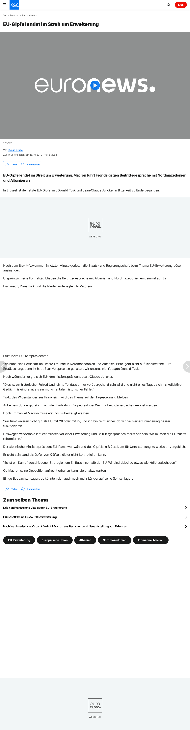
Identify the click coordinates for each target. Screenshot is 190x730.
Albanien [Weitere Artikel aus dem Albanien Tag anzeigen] (85, 540)
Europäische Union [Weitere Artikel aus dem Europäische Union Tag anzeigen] (55, 540)
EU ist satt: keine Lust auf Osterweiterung (30, 517)
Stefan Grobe (15, 149)
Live (181, 4)
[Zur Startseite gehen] (14, 5)
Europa (14, 15)
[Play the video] (95, 85)
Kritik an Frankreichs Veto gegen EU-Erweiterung (35, 507)
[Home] (4, 15)
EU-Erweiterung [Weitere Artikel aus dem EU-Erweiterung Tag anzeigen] (19, 540)
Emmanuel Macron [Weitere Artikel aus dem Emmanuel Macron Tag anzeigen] (151, 540)
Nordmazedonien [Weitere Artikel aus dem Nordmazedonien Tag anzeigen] (114, 540)
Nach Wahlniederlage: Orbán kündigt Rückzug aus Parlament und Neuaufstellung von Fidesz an (65, 526)
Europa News (29, 15)
